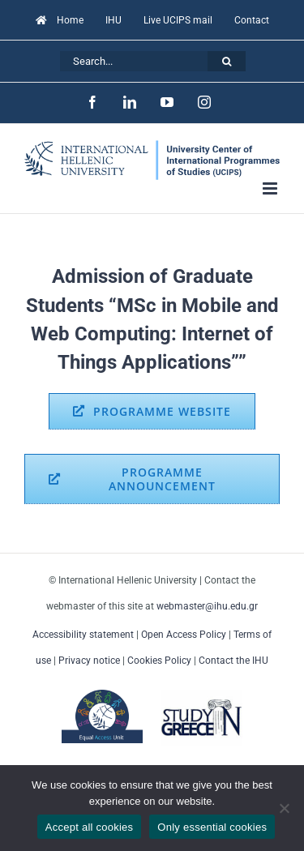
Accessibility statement (83, 634)
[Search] (227, 61)
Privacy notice (89, 660)
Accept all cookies (89, 827)
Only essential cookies (212, 827)
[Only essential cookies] (284, 808)
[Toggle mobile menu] (271, 188)
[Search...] (134, 61)
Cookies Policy (159, 660)
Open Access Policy (183, 634)
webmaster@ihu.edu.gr (207, 606)
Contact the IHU (233, 660)
